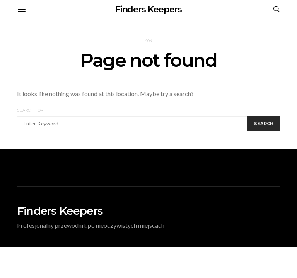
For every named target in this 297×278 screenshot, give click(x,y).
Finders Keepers (148, 9)
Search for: (30, 110)
